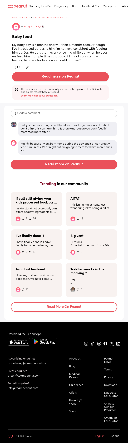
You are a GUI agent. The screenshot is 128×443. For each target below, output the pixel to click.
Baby (75, 6)
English (99, 436)
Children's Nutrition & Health (50, 18)
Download (110, 385)
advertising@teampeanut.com (28, 363)
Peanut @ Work (76, 402)
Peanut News (109, 360)
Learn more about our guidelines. (39, 96)
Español (115, 436)
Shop (72, 411)
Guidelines (76, 385)
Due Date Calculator (111, 394)
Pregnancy (61, 6)
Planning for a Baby (39, 6)
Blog (72, 366)
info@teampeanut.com (23, 388)
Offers (73, 393)
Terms (108, 370)
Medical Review (74, 376)
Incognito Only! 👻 (34, 27)
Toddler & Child (90, 6)
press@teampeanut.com (24, 376)
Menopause (109, 6)
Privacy (109, 377)
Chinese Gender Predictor (110, 407)
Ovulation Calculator (111, 420)
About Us (75, 359)
